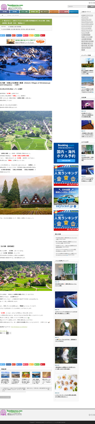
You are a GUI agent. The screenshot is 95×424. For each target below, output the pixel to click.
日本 (22, 29)
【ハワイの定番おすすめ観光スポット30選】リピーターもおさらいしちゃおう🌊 (87, 90)
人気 (12, 29)
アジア (86, 15)
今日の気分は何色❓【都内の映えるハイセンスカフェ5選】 (87, 159)
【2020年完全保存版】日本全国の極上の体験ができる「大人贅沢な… (5, 381)
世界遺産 (8, 29)
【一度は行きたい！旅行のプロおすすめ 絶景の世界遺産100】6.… (15, 381)
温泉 (83, 45)
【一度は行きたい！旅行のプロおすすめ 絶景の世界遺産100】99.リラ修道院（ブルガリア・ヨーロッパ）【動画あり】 (13, 389)
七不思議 (84, 34)
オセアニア (84, 19)
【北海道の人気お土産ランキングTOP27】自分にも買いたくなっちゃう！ (87, 135)
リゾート (84, 32)
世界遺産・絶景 (34, 11)
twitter (92, 3)
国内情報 (15, 11)
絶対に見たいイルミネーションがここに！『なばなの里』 (46, 381)
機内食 (85, 43)
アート (83, 17)
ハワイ (86, 26)
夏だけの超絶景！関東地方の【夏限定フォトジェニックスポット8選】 (87, 72)
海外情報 (5, 11)
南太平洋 (84, 41)
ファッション (85, 28)
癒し (24, 29)
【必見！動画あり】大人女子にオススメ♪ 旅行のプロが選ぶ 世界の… (36, 382)
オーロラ (89, 19)
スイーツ (84, 24)
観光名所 (33, 29)
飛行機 (83, 49)
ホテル (89, 28)
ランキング (89, 30)
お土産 (83, 15)
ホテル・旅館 (24, 11)
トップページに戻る (5, 397)
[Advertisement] (26, 233)
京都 (91, 37)
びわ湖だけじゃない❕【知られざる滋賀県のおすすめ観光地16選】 (87, 115)
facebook (94, 3)
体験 (14, 29)
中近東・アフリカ (86, 37)
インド (86, 17)
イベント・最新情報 (63, 11)
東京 (83, 43)
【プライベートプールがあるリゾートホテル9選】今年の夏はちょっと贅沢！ (87, 179)
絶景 (27, 29)
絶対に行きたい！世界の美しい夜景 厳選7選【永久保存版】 (38, 389)
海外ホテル (90, 43)
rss (90, 3)
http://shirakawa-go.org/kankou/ (19, 327)
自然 (29, 29)
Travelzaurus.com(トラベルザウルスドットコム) (46, 422)
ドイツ (83, 26)
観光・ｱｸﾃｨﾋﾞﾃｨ (44, 11)
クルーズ (84, 21)
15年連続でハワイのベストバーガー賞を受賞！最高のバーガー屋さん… (26, 381)
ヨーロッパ (84, 30)
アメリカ (91, 15)
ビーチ (90, 26)
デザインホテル (89, 24)
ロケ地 (4, 29)
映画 (92, 41)
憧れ (19, 29)
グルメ (87, 21)
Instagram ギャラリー (73, 12)
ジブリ (91, 21)
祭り (89, 45)
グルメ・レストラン (54, 11)
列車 (88, 39)
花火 (85, 47)
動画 (17, 29)
